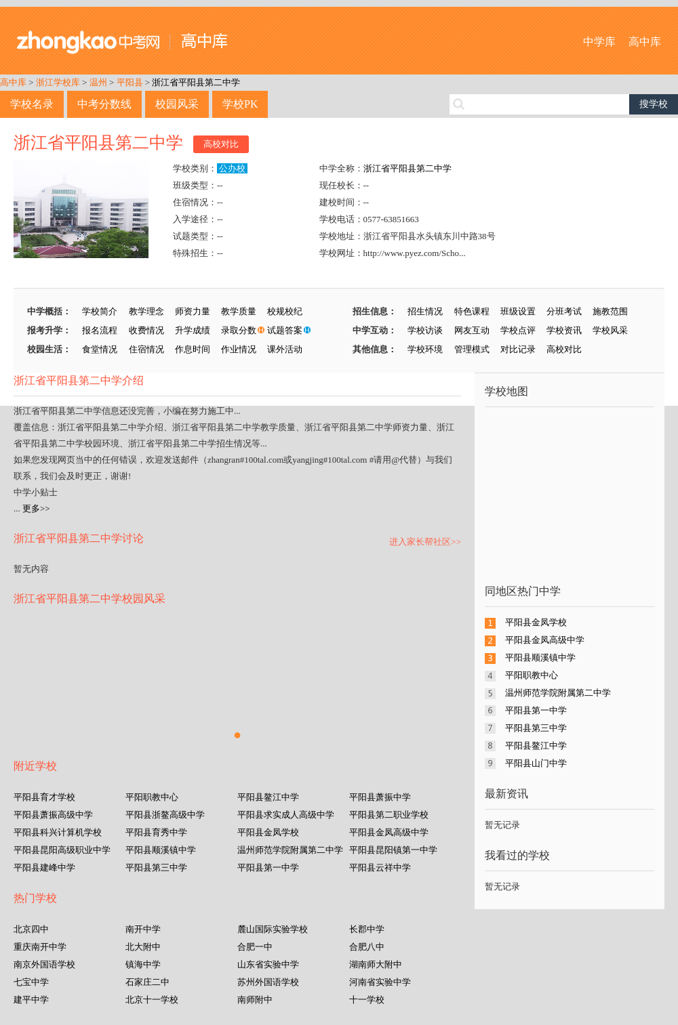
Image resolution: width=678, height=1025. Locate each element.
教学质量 (238, 311)
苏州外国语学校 (268, 982)
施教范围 (610, 311)
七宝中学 (31, 982)
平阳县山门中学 (536, 763)
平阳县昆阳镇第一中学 (393, 850)
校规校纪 (284, 311)
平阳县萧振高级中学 (53, 815)
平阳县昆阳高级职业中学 (62, 850)
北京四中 (31, 929)
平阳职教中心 (151, 797)
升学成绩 (192, 330)
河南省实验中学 (380, 982)
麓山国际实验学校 (272, 929)
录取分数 (238, 330)
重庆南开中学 (40, 947)
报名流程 (99, 330)
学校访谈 (425, 330)
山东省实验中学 (268, 964)
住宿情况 (146, 349)
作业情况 (238, 349)
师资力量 (192, 311)
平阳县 (130, 82)
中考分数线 (104, 104)
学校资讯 (564, 330)
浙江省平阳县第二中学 (196, 82)
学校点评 (518, 330)
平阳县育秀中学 (156, 832)
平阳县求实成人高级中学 (285, 815)
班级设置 (518, 311)
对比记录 (518, 349)
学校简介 (99, 311)
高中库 (645, 41)
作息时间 (192, 349)
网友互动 (472, 330)
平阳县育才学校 (44, 797)
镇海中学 (143, 964)
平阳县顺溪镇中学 (160, 850)
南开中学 (143, 929)
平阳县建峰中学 (44, 867)
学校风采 (610, 330)
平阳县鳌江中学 (268, 797)
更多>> (36, 508)
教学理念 (146, 311)
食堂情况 (99, 349)
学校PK (240, 104)
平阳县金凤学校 (268, 832)
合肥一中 (255, 947)
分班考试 (564, 311)
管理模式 (472, 349)
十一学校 (366, 1000)
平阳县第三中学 (156, 867)
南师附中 (255, 1000)
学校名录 (32, 104)
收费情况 (146, 330)
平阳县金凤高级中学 (388, 832)
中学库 (599, 41)
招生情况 (425, 311)
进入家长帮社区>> (425, 542)
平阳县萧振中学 (380, 797)
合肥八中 (366, 947)
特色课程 (472, 311)
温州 (98, 82)
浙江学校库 (58, 82)
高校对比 (221, 144)
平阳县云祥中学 (380, 867)
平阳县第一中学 (268, 867)
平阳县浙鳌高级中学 (165, 815)
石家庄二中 (147, 982)
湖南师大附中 (375, 964)
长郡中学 (366, 929)
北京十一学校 (151, 1000)
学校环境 (425, 349)
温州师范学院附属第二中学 (290, 850)
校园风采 (177, 104)
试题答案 (284, 330)
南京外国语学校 (44, 964)
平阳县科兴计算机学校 (58, 832)
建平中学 (31, 1000)
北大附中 (143, 947)
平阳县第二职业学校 (388, 815)
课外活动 (284, 349)
